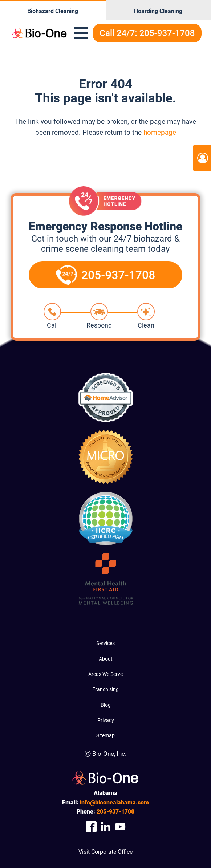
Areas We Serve (105, 674)
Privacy (105, 720)
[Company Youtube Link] (120, 827)
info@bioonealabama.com (114, 802)
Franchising (105, 689)
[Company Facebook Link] (91, 827)
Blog (106, 705)
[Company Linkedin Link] (105, 827)
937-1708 (115, 811)
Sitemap (105, 735)
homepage (159, 132)
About (106, 659)
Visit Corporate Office (105, 851)
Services (105, 643)
